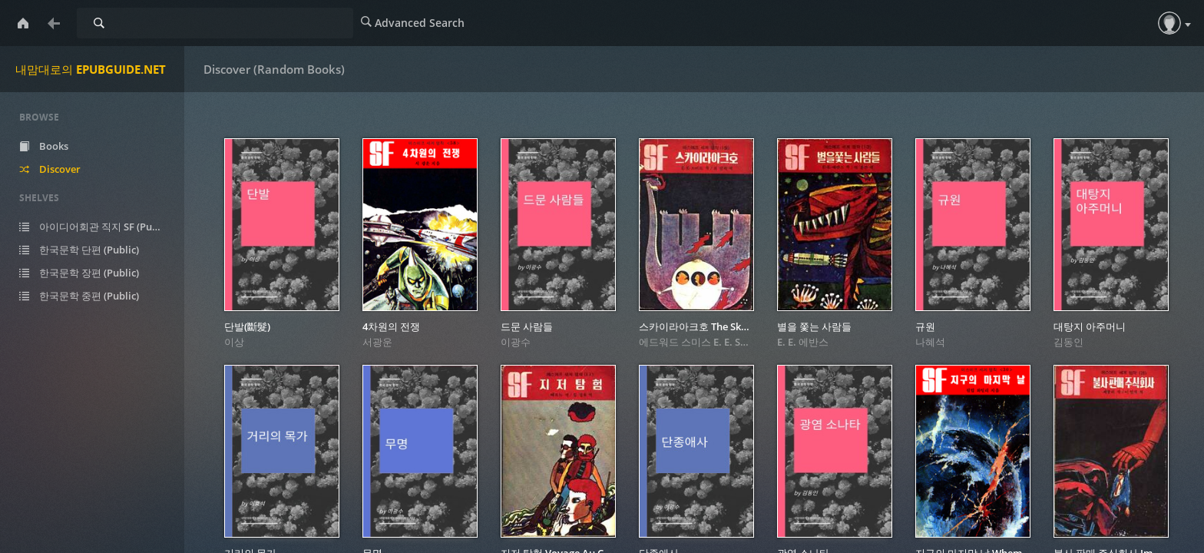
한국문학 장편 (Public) (90, 273)
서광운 (377, 342)
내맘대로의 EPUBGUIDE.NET (90, 69)
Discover (61, 169)
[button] (1169, 23)
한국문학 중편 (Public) (90, 296)
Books (55, 146)
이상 (234, 342)
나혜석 (930, 342)
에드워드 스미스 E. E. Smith (700, 342)
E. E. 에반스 (803, 342)
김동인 (1068, 342)
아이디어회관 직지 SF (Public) (102, 226)
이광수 (516, 342)
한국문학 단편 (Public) (90, 250)
